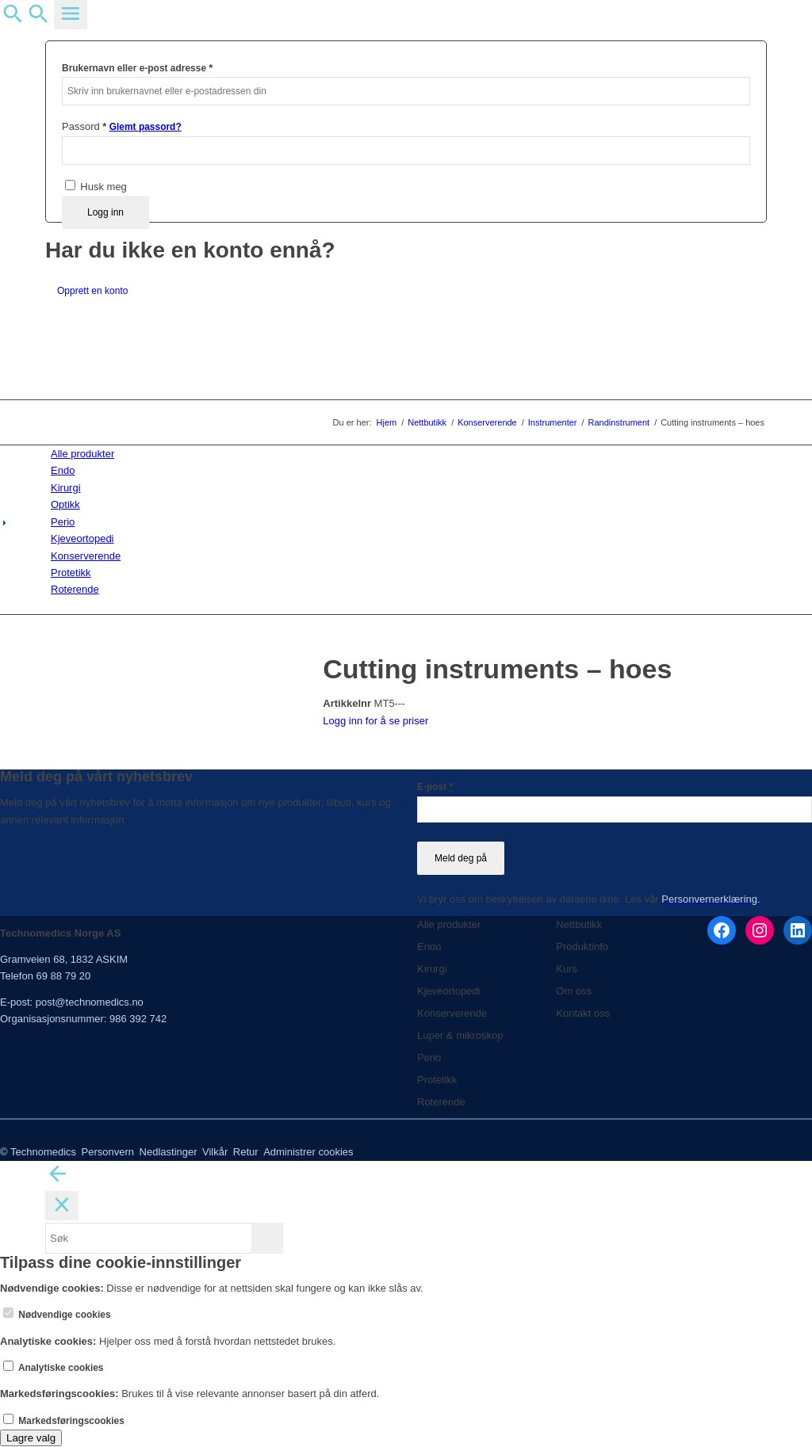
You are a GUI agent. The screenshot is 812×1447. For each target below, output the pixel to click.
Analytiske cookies (53, 1367)
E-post (435, 786)
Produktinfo (582, 947)
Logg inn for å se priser (375, 721)
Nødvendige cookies (57, 1314)
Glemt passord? (145, 126)
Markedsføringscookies (63, 1420)
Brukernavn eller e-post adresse (137, 68)
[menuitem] (409, 453)
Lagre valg (31, 1438)
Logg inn (105, 212)
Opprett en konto (92, 290)
